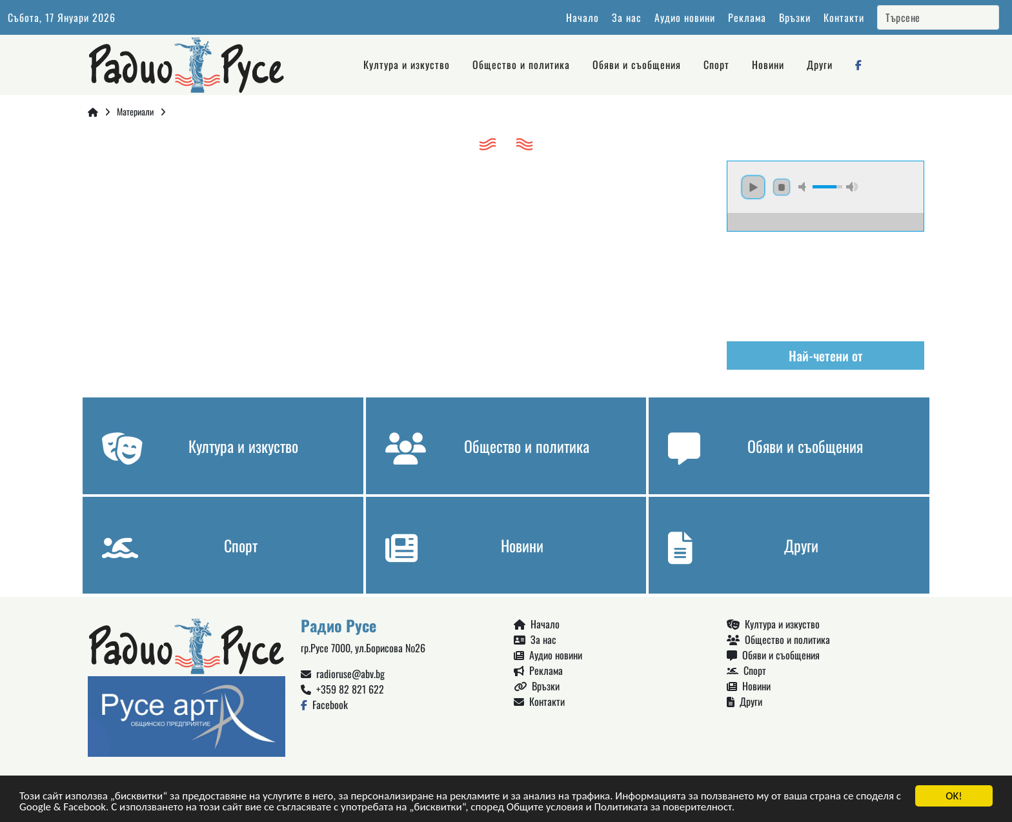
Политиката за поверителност (662, 808)
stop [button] (782, 187)
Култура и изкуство (406, 64)
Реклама (747, 17)
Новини (768, 64)
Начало (582, 17)
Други (820, 64)
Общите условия (545, 808)
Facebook (324, 704)
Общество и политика (521, 64)
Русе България (825, 280)
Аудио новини (684, 17)
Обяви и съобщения (636, 64)
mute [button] (804, 187)
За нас (627, 17)
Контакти (844, 17)
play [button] (753, 187)
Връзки (795, 17)
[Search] (938, 17)
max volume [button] (852, 187)
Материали (135, 111)
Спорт (716, 64)
